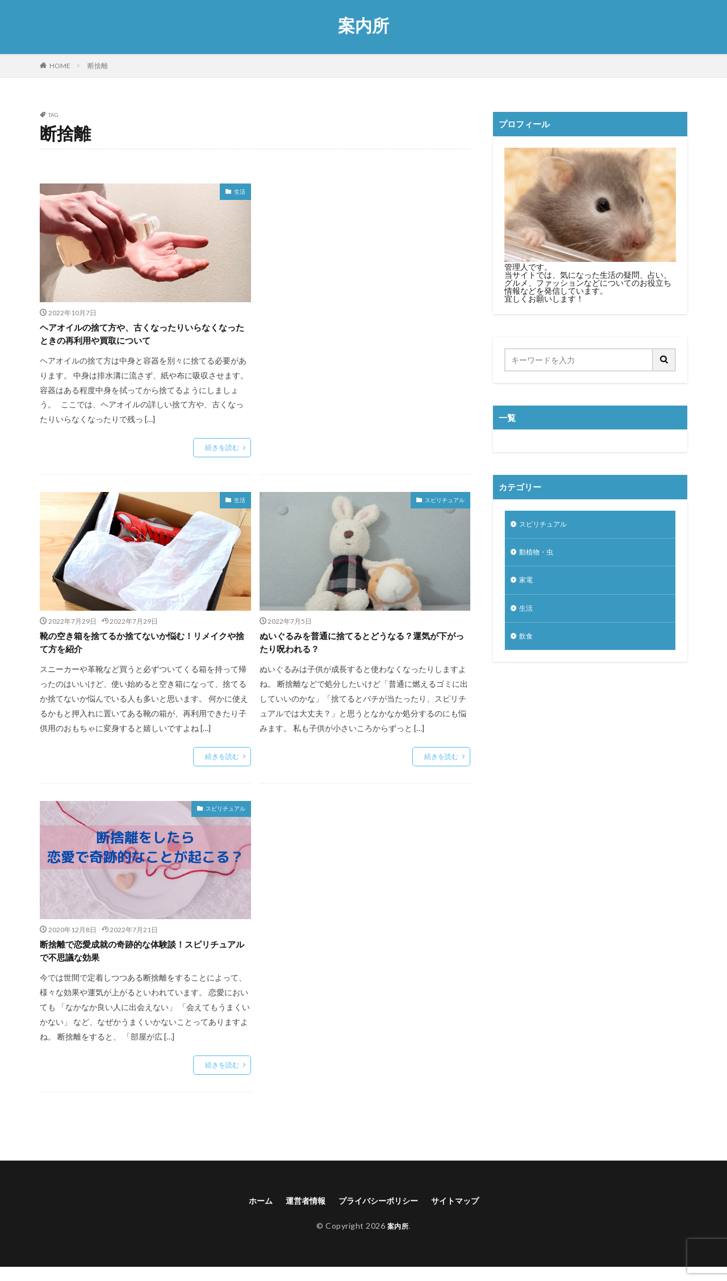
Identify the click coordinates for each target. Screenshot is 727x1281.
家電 (527, 584)
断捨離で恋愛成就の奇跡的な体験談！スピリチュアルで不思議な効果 (142, 961)
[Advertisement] (365, 274)
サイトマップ (465, 1213)
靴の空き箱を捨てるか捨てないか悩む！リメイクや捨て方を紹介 (142, 648)
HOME (59, 65)
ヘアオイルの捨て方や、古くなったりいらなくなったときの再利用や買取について (142, 336)
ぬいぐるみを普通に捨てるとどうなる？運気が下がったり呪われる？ (362, 648)
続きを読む (222, 451)
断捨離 (97, 65)
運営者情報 (298, 1213)
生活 (239, 191)
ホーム (248, 1213)
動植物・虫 (539, 555)
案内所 (363, 25)
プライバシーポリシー (379, 1213)
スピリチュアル (445, 503)
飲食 (527, 643)
